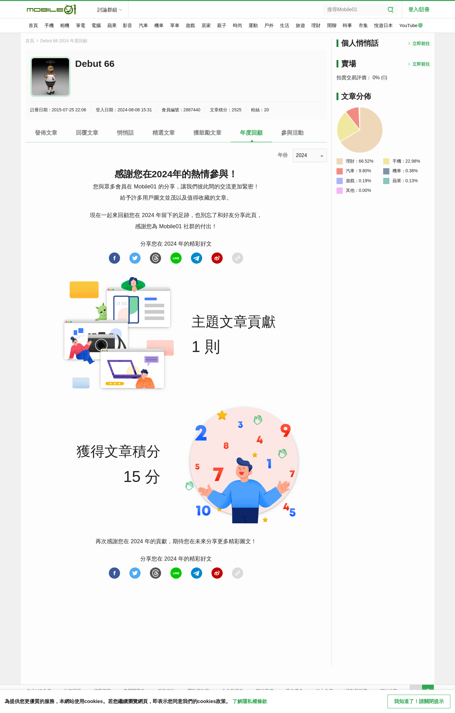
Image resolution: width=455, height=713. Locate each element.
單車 (174, 25)
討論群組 (107, 9)
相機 (64, 25)
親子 (221, 25)
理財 (316, 25)
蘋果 (112, 25)
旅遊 (300, 25)
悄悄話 (125, 133)
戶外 (269, 25)
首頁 (33, 25)
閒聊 (332, 25)
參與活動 (292, 133)
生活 (284, 25)
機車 (159, 25)
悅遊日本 (383, 25)
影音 (127, 25)
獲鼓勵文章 (207, 133)
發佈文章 (46, 133)
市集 (363, 25)
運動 (253, 25)
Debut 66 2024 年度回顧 (64, 40)
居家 (206, 25)
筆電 (80, 25)
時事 (347, 25)
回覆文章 (87, 133)
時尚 (237, 25)
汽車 (143, 25)
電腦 (96, 25)
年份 (283, 155)
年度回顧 (251, 133)
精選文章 (163, 133)
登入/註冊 (418, 9)
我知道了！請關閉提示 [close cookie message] (419, 701)
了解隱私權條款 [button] (249, 701)
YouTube (411, 26)
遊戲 (190, 25)
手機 (49, 25)
